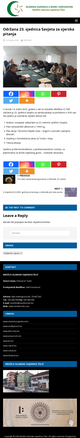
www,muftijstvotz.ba (12, 326)
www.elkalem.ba (10, 355)
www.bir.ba (8, 341)
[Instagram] (27, 94)
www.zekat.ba (9, 350)
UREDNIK (27, 40)
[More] (27, 101)
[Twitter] (11, 101)
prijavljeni (19, 222)
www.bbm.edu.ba (11, 331)
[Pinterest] (58, 94)
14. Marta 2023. (12, 40)
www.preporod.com (12, 336)
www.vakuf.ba (9, 345)
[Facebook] (11, 94)
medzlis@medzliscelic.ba (21, 303)
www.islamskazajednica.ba (15, 321)
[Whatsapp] (42, 94)
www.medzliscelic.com (19, 306)
